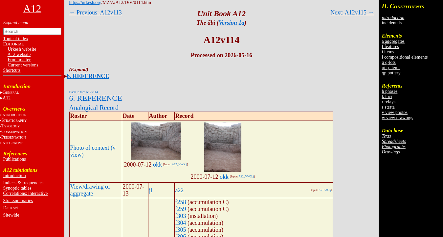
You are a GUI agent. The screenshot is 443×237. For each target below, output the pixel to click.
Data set (10, 207)
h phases (390, 91)
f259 (180, 209)
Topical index (15, 38)
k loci (387, 96)
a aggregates (393, 41)
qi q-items (391, 67)
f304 (180, 223)
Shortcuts (12, 70)
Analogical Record (94, 107)
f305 (180, 229)
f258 (180, 202)
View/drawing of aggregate (90, 190)
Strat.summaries (18, 200)
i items (388, 51)
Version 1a (232, 22)
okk (157, 164)
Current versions (23, 65)
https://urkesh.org (85, 2)
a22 (179, 190)
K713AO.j (325, 190)
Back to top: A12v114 (83, 92)
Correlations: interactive (25, 193)
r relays (389, 101)
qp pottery (391, 72)
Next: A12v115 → (352, 12)
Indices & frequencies (23, 182)
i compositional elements (405, 57)
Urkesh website (22, 49)
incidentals (392, 22)
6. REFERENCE (88, 76)
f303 (180, 216)
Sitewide (11, 215)
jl (150, 190)
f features (390, 46)
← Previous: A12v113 (95, 12)
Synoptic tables (17, 188)
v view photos (395, 112)
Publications (14, 159)
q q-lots (389, 62)
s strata (388, 107)
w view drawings (397, 117)
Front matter (19, 59)
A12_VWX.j (179, 164)
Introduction (14, 175)
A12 (7, 97)
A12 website (19, 54)
